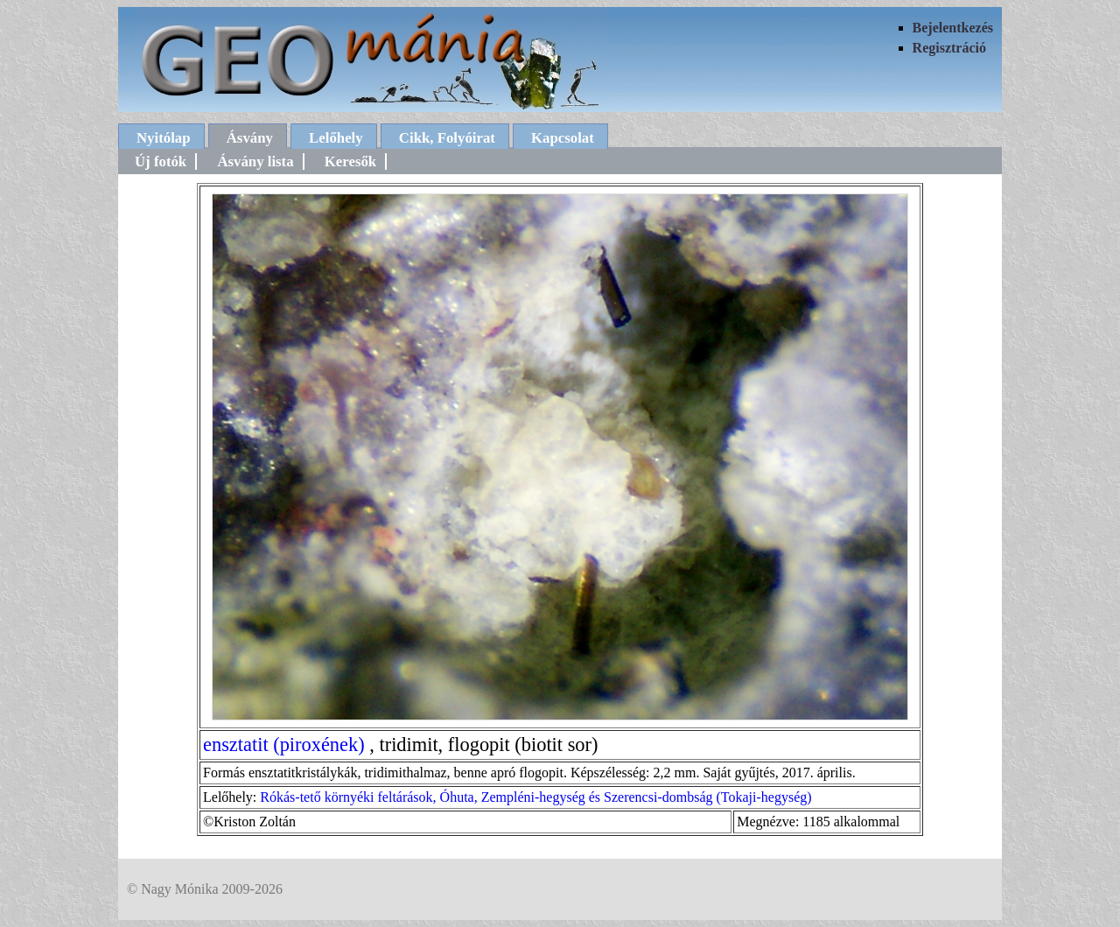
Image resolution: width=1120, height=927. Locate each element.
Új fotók (160, 161)
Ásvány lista (255, 161)
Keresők (350, 161)
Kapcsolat (562, 138)
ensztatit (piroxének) (284, 744)
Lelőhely (336, 138)
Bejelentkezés (953, 27)
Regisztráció (949, 47)
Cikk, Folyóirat (447, 138)
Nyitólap (163, 138)
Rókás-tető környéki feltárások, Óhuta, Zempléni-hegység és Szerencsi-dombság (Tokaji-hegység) (535, 797)
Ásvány (250, 138)
